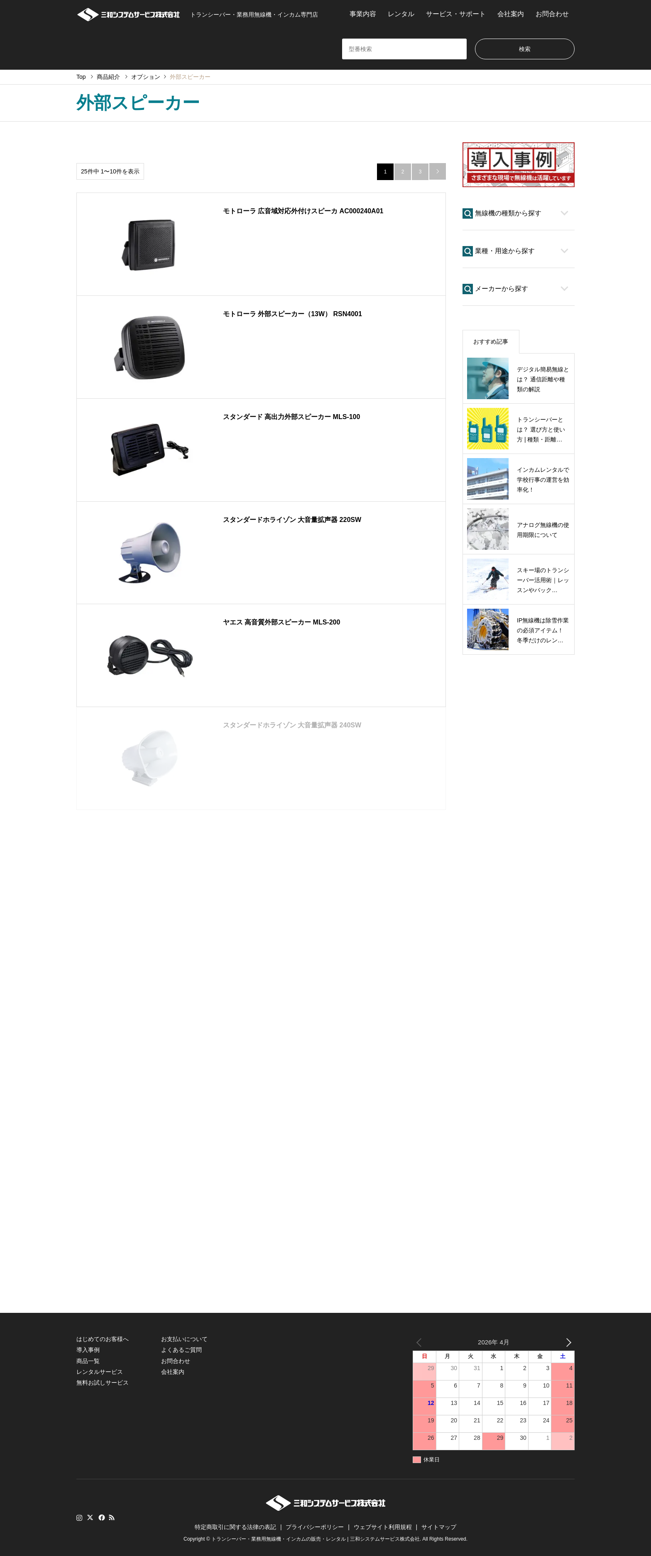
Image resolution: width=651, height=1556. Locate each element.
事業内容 (363, 13)
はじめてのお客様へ (102, 1339)
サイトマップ (438, 1527)
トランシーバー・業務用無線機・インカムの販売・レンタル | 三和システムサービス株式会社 (315, 1539)
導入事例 (88, 1349)
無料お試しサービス (102, 1382)
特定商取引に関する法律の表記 (235, 1527)
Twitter (90, 1517)
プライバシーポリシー (315, 1527)
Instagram (79, 1517)
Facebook (101, 1517)
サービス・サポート (456, 13)
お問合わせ (552, 13)
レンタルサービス (99, 1371)
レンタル (401, 13)
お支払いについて (184, 1339)
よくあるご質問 (181, 1349)
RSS (112, 1517)
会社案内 (510, 13)
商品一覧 (88, 1361)
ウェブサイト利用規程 (383, 1527)
